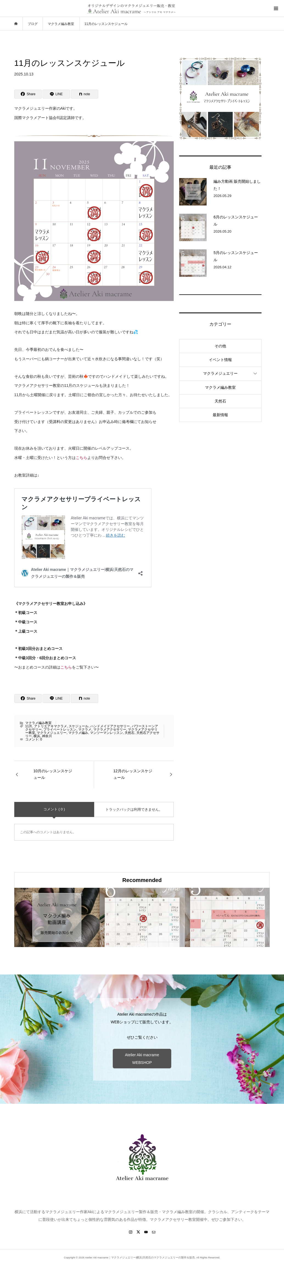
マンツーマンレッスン (106, 733)
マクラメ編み (78, 733)
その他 (220, 346)
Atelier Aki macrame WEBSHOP (142, 1059)
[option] (57, 917)
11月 (28, 726)
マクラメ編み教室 (38, 723)
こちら (81, 457)
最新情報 (220, 415)
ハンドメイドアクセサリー (110, 726)
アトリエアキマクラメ (50, 726)
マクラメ (84, 729)
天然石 (129, 733)
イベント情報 (220, 359)
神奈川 (47, 736)
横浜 (36, 736)
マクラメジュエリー (51, 733)
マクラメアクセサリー (109, 729)
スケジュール (78, 726)
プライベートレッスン (59, 729)
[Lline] (56, 94)
